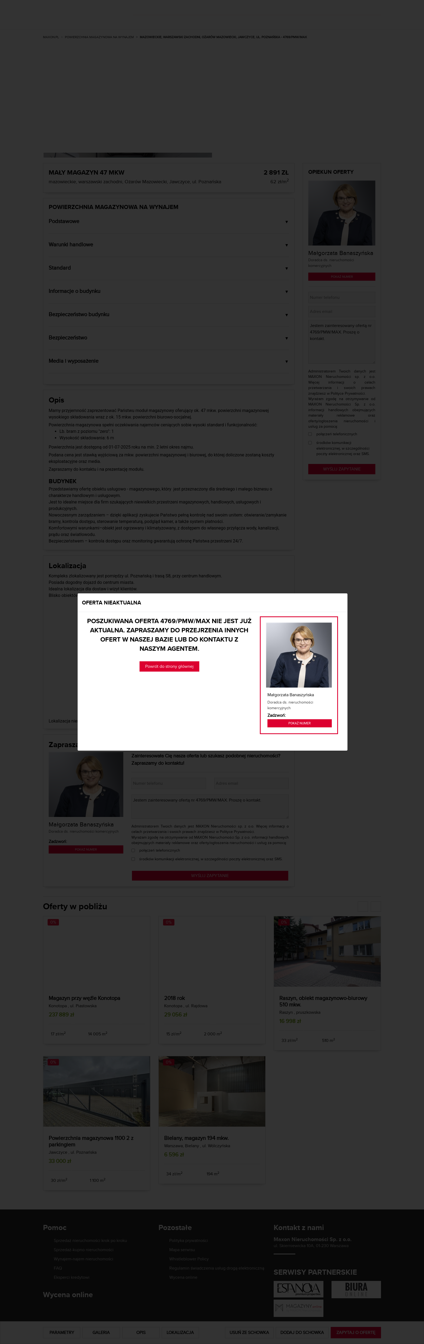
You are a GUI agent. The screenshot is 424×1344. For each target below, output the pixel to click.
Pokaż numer (300, 723)
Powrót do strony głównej (169, 666)
